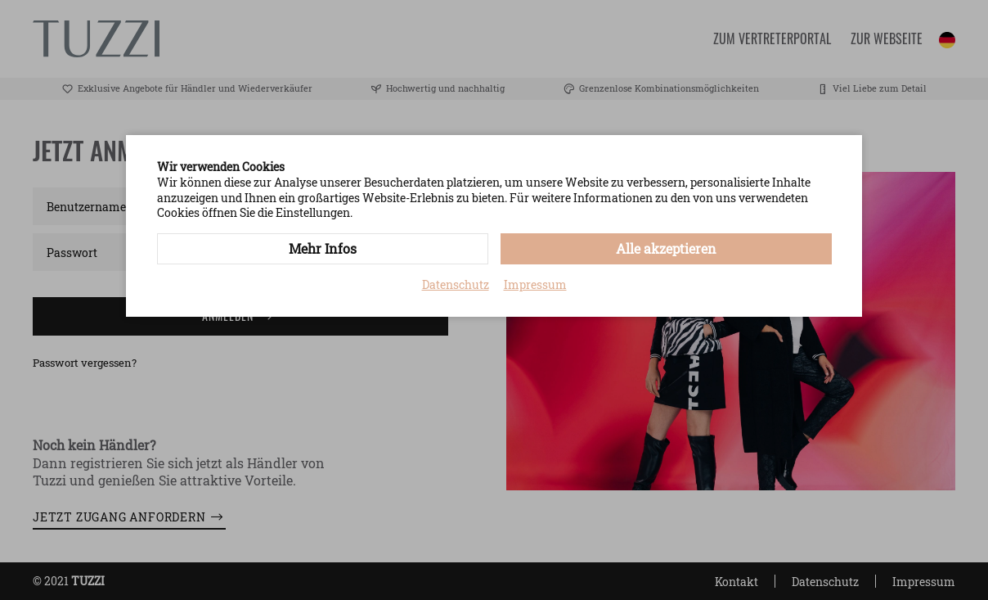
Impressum (535, 284)
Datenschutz (455, 284)
